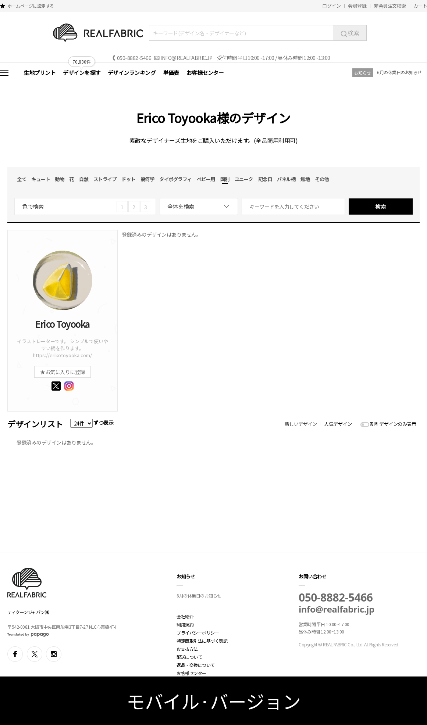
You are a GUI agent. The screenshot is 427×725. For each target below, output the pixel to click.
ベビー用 (206, 179)
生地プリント (40, 72)
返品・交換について (196, 665)
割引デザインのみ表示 (393, 423)
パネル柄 (286, 179)
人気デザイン (338, 423)
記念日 (265, 179)
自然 (83, 179)
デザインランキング (132, 72)
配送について (189, 657)
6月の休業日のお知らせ (399, 72)
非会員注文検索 (390, 5)
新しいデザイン (301, 423)
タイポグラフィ (175, 179)
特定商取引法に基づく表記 (202, 641)
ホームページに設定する (30, 6)
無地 (305, 179)
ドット (128, 179)
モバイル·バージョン (213, 701)
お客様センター (205, 72)
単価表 (171, 72)
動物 (59, 179)
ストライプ (105, 179)
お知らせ (362, 72)
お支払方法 (187, 649)
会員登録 (357, 5)
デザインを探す (81, 72)
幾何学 (147, 179)
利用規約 (185, 624)
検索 (350, 32)
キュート (40, 179)
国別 (224, 179)
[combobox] (199, 206)
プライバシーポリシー (198, 632)
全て (21, 179)
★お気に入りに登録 (62, 372)
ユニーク (244, 179)
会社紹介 (185, 616)
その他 (322, 179)
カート (420, 5)
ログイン (331, 5)
